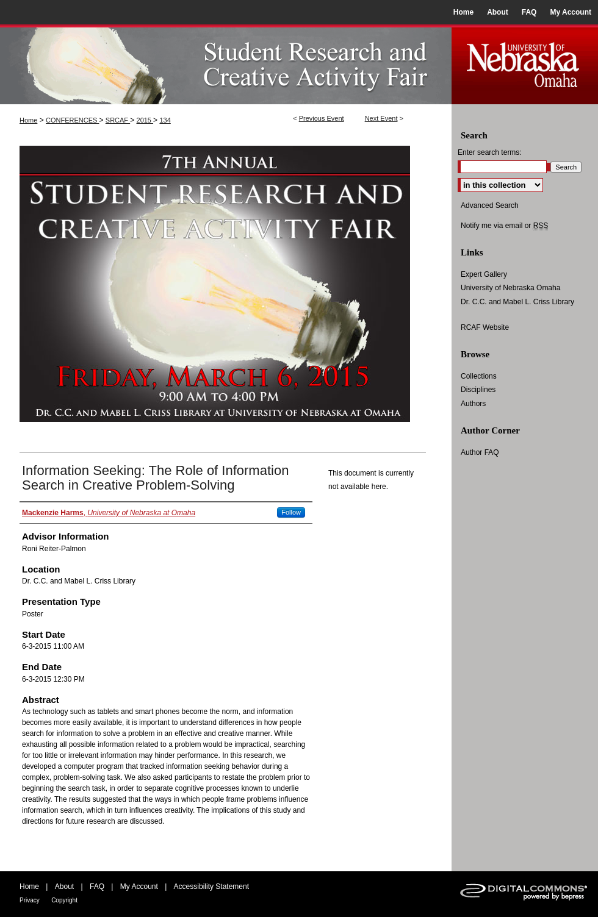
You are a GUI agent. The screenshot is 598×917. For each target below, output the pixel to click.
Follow (291, 512)
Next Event (381, 118)
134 (164, 120)
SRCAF (118, 120)
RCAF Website (485, 327)
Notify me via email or (504, 225)
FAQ (97, 886)
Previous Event (321, 118)
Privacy (30, 900)
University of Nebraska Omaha (510, 288)
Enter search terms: (490, 152)
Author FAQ (480, 452)
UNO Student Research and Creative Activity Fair (226, 64)
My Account (139, 886)
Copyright (64, 900)
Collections (479, 376)
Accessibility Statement (211, 886)
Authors (473, 403)
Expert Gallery (484, 274)
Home (28, 120)
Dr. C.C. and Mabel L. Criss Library (517, 302)
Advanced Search (490, 205)
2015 (145, 120)
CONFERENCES (72, 120)
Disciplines (478, 389)
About (64, 886)
